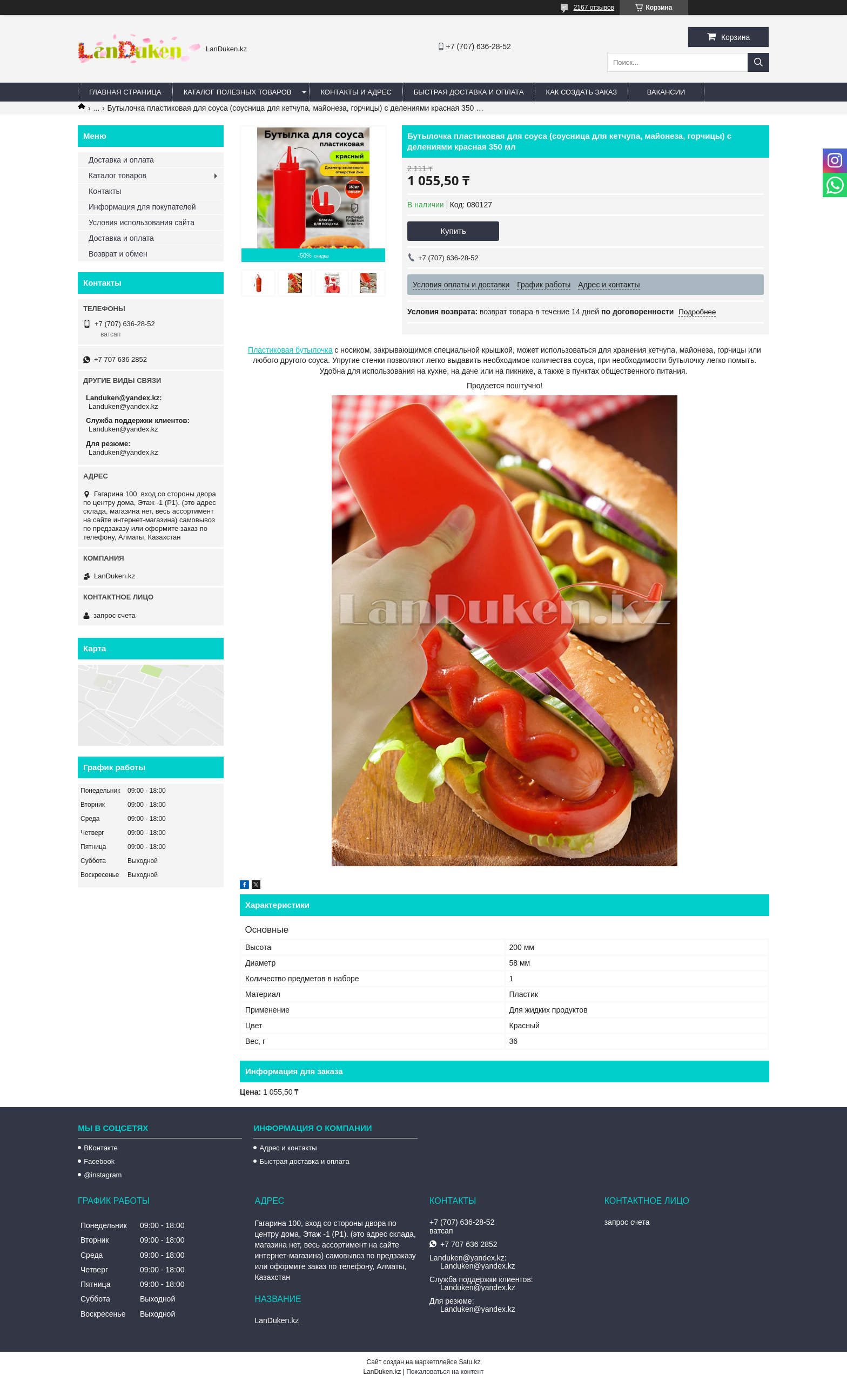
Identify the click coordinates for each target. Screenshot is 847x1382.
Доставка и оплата (121, 160)
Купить (453, 230)
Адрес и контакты (288, 1148)
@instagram (103, 1175)
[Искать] (758, 62)
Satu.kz (469, 1362)
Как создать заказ (581, 92)
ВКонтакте (101, 1148)
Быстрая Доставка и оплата (469, 92)
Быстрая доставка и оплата (304, 1161)
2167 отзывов (594, 7)
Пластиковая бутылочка (290, 350)
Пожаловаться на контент (444, 1372)
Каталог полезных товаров (238, 92)
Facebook (99, 1161)
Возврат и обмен (118, 254)
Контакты (105, 191)
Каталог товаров (117, 175)
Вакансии (666, 92)
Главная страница (125, 92)
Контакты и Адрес (355, 92)
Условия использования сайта (141, 222)
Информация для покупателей (142, 207)
